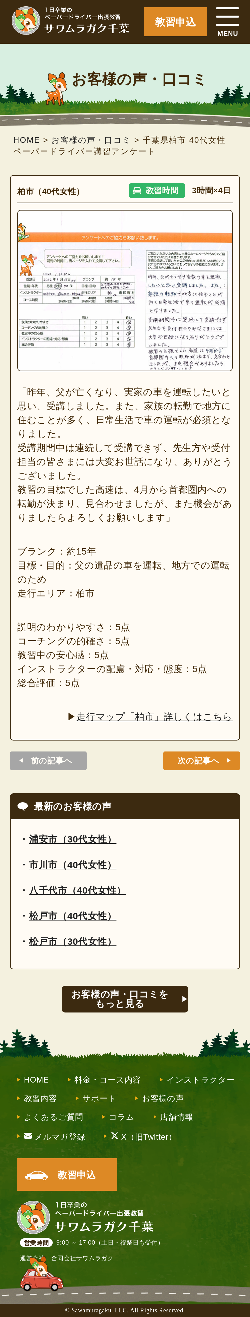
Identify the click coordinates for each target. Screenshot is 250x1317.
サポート (99, 1098)
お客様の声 (163, 1098)
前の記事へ (52, 760)
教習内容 (40, 1098)
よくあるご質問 (53, 1117)
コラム (122, 1117)
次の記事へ (199, 760)
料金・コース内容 (107, 1080)
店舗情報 (176, 1117)
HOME (36, 1080)
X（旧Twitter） (144, 1136)
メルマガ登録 (54, 1136)
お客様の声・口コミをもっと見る (120, 999)
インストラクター (201, 1080)
